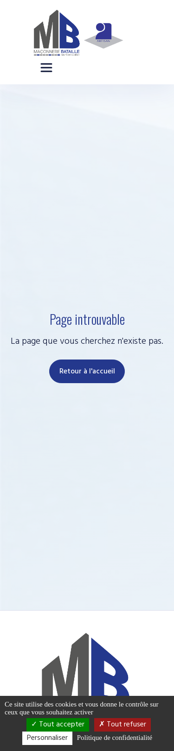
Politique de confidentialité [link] (114, 737)
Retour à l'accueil (87, 372)
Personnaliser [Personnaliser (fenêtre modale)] (47, 738)
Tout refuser (122, 725)
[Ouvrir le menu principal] (46, 67)
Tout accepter (57, 725)
